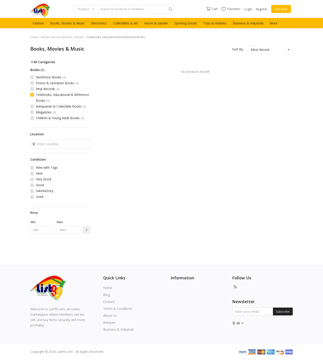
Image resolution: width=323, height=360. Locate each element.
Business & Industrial (248, 23)
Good (40, 185)
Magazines (46, 112)
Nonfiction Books (51, 77)
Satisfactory (44, 191)
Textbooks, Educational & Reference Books (62, 98)
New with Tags (47, 167)
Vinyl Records (47, 89)
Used (39, 196)
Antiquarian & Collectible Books (61, 106)
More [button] (273, 23)
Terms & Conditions (117, 308)
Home (34, 37)
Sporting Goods (185, 23)
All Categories (42, 62)
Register (262, 9)
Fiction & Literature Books (57, 83)
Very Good (43, 179)
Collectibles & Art (125, 23)
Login (248, 9)
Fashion (38, 23)
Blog (106, 295)
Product (83, 9)
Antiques (109, 322)
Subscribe (283, 311)
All (240, 323)
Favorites (230, 9)
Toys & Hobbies (215, 23)
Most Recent (260, 49)
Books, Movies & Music (67, 23)
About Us (110, 315)
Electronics (99, 23)
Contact (109, 302)
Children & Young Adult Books (60, 118)
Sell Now (281, 9)
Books (79, 37)
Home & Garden (156, 23)
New (39, 173)
